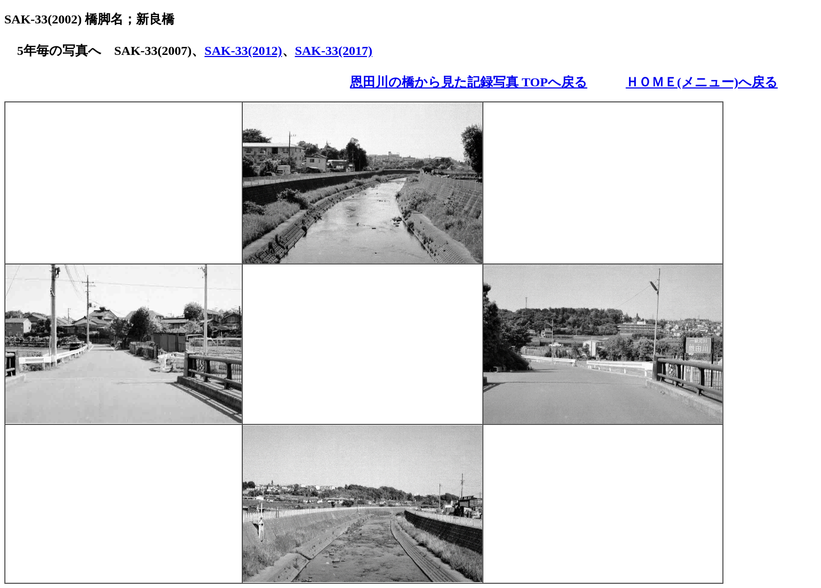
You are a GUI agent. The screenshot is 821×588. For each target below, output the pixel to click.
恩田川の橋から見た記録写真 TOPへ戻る (468, 82)
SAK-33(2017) (333, 51)
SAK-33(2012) (243, 51)
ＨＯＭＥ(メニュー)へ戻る (702, 82)
